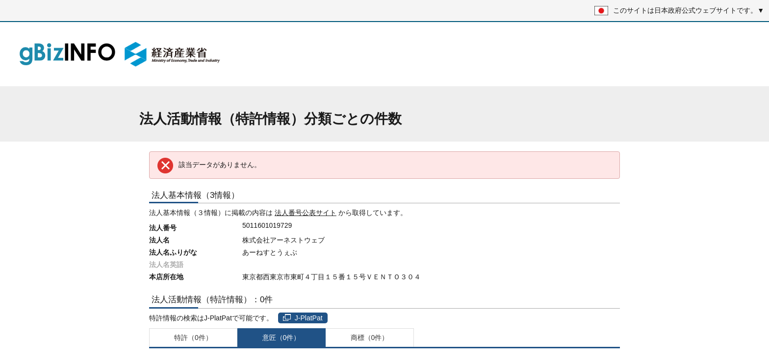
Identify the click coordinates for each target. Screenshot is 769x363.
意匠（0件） (281, 337)
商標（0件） (370, 337)
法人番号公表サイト (305, 213)
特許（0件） (193, 337)
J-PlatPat (303, 318)
